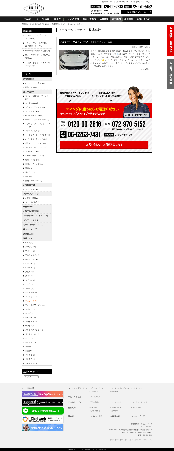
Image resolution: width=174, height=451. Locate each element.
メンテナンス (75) (32, 152)
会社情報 (104, 19)
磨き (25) (28, 176)
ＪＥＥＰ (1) (30, 359)
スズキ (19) (29, 272)
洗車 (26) (28, 168)
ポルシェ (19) (30, 318)
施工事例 (116, 19)
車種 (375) (27, 238)
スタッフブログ (138, 416)
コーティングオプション (120, 388)
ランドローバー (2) (32, 334)
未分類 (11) (27, 207)
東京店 (123, 440)
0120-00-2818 (131, 432)
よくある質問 (72, 19)
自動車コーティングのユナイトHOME (36, 24)
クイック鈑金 (95, 397)
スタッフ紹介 (137, 407)
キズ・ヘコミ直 (74, 397)
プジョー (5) (30, 309)
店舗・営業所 (89, 19)
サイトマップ (130, 2)
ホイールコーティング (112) (36, 139)
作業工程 (114, 391)
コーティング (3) (31, 189)
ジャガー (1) (30, 268)
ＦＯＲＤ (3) (30, 355)
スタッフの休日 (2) (32, 202)
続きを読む (145, 69)
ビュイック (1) (31, 293)
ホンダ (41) (29, 313)
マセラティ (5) (31, 322)
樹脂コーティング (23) (34, 164)
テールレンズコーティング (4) (37, 120)
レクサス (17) (30, 342)
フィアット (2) (31, 297)
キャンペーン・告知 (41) (35, 83)
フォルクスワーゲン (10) (35, 305)
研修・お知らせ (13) (33, 87)
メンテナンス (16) (30, 220)
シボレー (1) (30, 264)
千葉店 (133, 440)
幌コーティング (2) (32, 160)
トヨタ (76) (29, 288)
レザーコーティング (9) (34, 156)
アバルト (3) (30, 251)
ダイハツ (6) (30, 280)
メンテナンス (137, 388)
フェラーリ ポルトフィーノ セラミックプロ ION (86, 42)
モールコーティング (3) (33, 225)
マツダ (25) (29, 326)
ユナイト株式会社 (28, 388)
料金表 (57, 19)
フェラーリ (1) (31, 301)
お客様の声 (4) (29, 185)
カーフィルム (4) (31, 103)
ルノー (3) (29, 338)
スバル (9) (29, 276)
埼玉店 (128, 440)
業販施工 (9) (28, 234)
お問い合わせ (143, 19)
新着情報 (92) (29, 79)
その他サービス (74, 402)
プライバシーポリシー (144, 2)
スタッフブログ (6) (31, 194)
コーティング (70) (32, 111)
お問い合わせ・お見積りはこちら (104, 144)
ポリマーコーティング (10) (35, 143)
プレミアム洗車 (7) (32, 131)
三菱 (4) (28, 347)
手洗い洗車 (94, 402)
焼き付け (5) (30, 172)
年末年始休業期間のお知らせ (37, 51)
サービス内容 (42, 19)
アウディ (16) (30, 247)
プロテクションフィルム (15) (35, 216)
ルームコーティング (140, 402)
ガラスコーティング (97, 388)
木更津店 (138, 440)
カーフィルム (116, 402)
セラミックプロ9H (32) (34, 115)
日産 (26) (28, 351)
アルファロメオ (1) (32, 255)
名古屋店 (144, 440)
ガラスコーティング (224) (35, 107)
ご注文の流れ (95, 391)
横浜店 (113, 440)
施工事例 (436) (29, 92)
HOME (27, 19)
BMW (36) (29, 243)
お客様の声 (115, 416)
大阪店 (150, 440)
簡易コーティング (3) (33, 181)
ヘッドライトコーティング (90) (37, 135)
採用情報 (128, 19)
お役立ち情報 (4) (31, 198)
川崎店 (118, 440)
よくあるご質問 (95, 416)
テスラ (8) (29, 284)
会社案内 (72, 408)
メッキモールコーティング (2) (37, 147)
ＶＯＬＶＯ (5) (31, 363)
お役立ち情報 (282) (31, 211)
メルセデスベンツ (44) (34, 330)
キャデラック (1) (31, 259)
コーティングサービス (77, 388)
